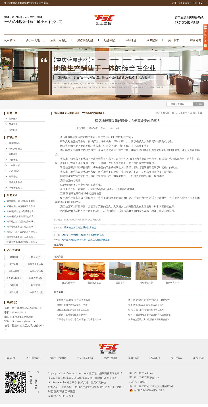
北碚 (119, 386)
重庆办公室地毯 (94, 377)
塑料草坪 (14, 257)
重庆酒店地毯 (35, 278)
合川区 (78, 386)
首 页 (174, 113)
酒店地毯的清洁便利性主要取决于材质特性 (149, 300)
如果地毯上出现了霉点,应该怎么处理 (146, 305)
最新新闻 (13, 118)
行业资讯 (13, 124)
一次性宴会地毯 (35, 292)
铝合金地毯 (14, 171)
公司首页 (9, 40)
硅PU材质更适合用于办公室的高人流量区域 (149, 314)
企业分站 (176, 3)
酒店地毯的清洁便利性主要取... (22, 201)
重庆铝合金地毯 (35, 264)
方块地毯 (13, 154)
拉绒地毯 (13, 176)
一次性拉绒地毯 (35, 271)
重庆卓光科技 (98, 382)
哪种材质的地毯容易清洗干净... (22, 206)
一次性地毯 (14, 165)
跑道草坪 (35, 285)
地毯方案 (109, 40)
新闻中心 (185, 113)
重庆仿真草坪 (172, 282)
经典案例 (152, 40)
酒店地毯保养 (146, 282)
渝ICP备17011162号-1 (60, 396)
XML (201, 3)
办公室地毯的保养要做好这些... (22, 242)
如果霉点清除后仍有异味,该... (21, 221)
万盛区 (63, 391)
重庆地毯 (14, 264)
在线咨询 (195, 40)
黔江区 (112, 386)
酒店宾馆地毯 (15, 148)
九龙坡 (87, 386)
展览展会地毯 (85, 40)
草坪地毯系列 (15, 188)
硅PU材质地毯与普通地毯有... (21, 211)
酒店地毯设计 (68, 282)
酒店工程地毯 (58, 40)
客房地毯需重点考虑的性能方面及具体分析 (149, 319)
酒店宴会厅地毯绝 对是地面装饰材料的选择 (83, 235)
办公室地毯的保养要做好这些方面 (73, 310)
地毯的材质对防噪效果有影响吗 (72, 314)
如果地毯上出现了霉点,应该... (21, 226)
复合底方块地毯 (14, 278)
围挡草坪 (35, 257)
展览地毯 (14, 292)
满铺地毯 (13, 159)
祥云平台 (72, 382)
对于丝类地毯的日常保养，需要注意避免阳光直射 (86, 239)
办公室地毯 (33, 40)
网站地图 (186, 3)
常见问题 (13, 130)
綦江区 (103, 386)
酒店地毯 (77, 227)
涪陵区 (95, 386)
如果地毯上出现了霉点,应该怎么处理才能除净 (79, 319)
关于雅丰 (173, 40)
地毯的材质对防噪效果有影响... (22, 231)
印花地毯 (14, 285)
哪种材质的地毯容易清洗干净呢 (72, 305)
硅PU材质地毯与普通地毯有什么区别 (146, 310)
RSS (195, 3)
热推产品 (53, 386)
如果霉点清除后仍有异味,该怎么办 (73, 300)
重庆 (56, 391)
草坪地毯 (130, 40)
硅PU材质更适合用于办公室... (21, 216)
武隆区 (71, 391)
